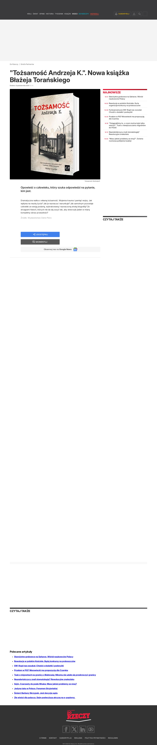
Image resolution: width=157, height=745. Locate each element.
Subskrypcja (65, 738)
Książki (67, 16)
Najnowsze (112, 92)
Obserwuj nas (57, 242)
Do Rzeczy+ (84, 16)
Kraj (29, 16)
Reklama (78, 738)
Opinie (42, 16)
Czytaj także (113, 219)
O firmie (42, 738)
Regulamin (113, 738)
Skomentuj (83, 234)
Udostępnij (42, 234)
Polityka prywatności (95, 738)
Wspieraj (94, 16)
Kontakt (53, 738)
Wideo (75, 16)
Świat (35, 16)
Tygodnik (59, 16)
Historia (50, 16)
